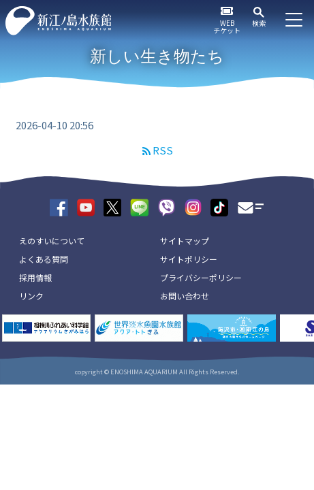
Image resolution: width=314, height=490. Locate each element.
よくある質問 (43, 259)
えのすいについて (51, 240)
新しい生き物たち (157, 56)
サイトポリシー (188, 259)
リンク (31, 295)
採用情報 (35, 277)
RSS (163, 150)
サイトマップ (184, 240)
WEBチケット (226, 26)
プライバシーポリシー (201, 277)
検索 (259, 23)
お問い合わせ (184, 295)
